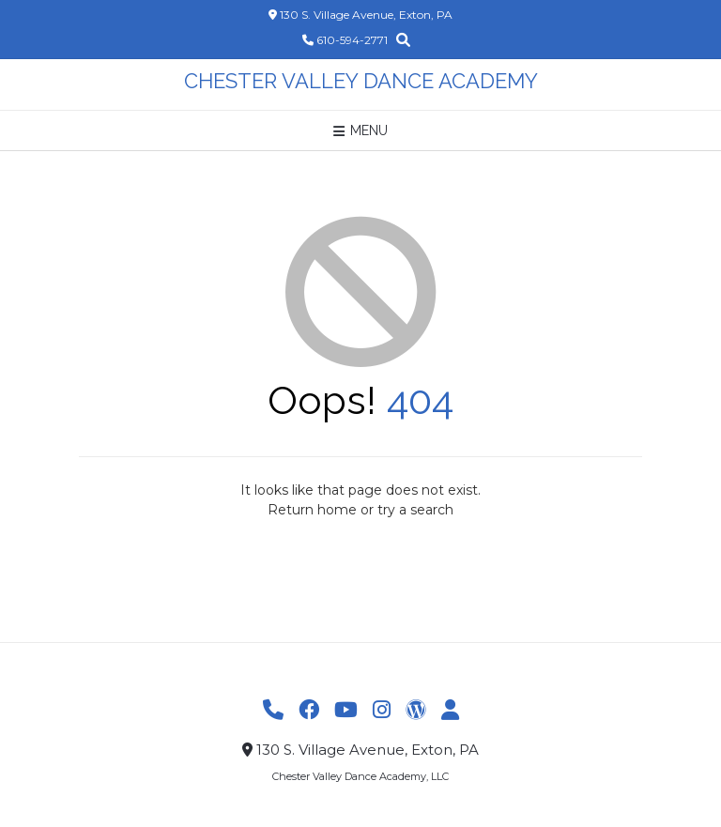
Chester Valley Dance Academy (361, 80)
